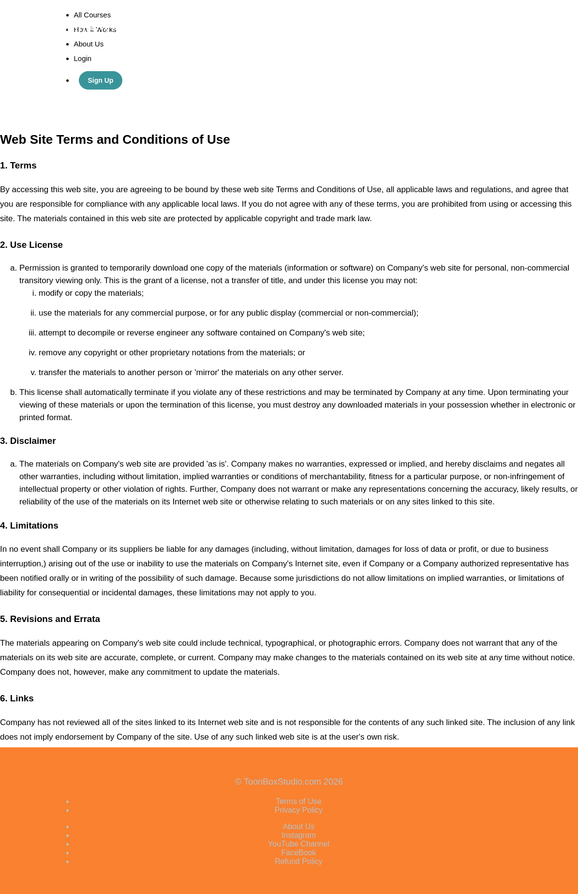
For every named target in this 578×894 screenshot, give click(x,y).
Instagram (299, 835)
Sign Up (101, 80)
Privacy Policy (299, 810)
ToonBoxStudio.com (119, 29)
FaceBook (298, 853)
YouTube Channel (298, 844)
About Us (299, 826)
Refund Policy (299, 861)
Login (83, 58)
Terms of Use (298, 801)
